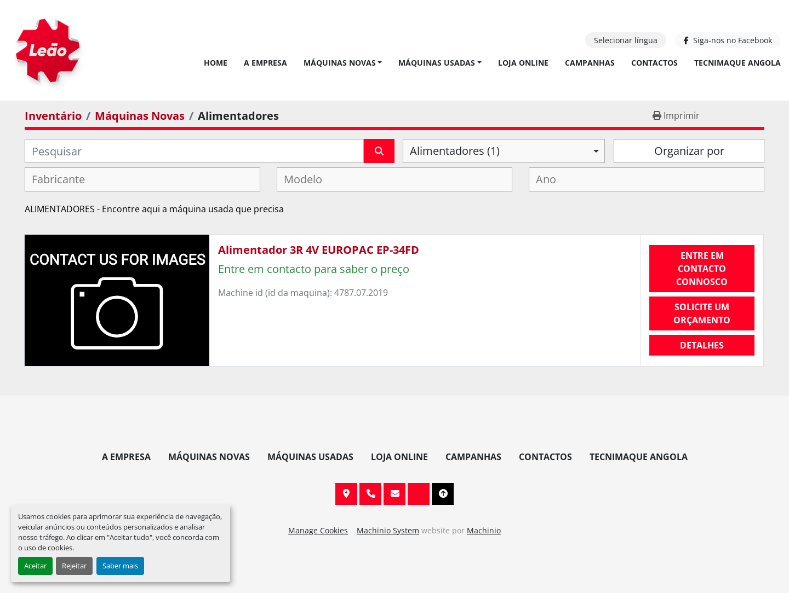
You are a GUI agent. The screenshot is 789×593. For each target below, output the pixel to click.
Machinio (484, 530)
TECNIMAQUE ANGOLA (737, 62)
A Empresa (265, 62)
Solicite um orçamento (701, 313)
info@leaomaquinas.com (394, 494)
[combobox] (504, 151)
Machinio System (388, 530)
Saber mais (120, 566)
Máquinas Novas (340, 62)
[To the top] (443, 494)
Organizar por (689, 150)
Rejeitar (74, 566)
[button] (343, 62)
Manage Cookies (318, 530)
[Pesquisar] (194, 151)
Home (215, 62)
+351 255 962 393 (370, 494)
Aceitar (35, 566)
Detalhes (702, 345)
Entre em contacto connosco (702, 268)
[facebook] (728, 40)
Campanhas (590, 62)
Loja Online (523, 62)
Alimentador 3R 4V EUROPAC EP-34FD (318, 249)
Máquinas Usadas (436, 62)
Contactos (654, 62)
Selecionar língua (626, 40)
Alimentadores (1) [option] (455, 150)
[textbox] (65, 179)
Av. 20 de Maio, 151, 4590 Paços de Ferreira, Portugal (346, 494)
